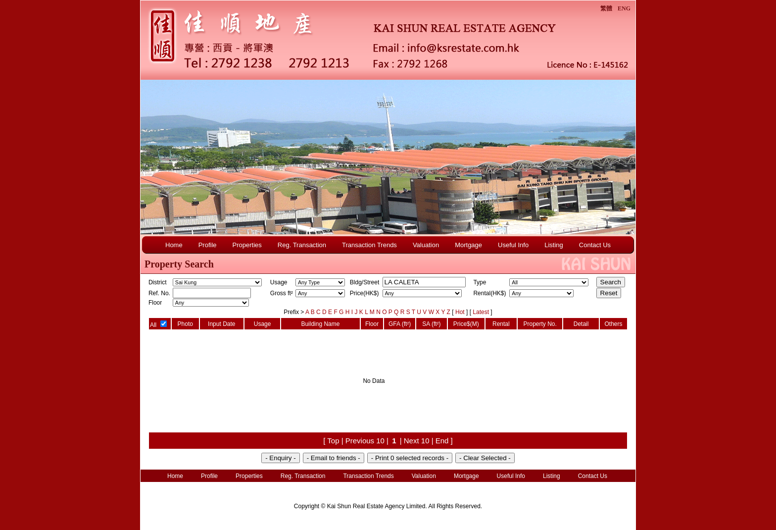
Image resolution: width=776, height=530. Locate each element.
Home (174, 245)
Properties (247, 245)
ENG (624, 8)
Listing (553, 245)
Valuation (426, 245)
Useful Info (513, 245)
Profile (207, 245)
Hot (460, 312)
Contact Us (595, 245)
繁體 (606, 8)
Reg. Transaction (302, 245)
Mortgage (468, 245)
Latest (481, 312)
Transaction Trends (369, 245)
